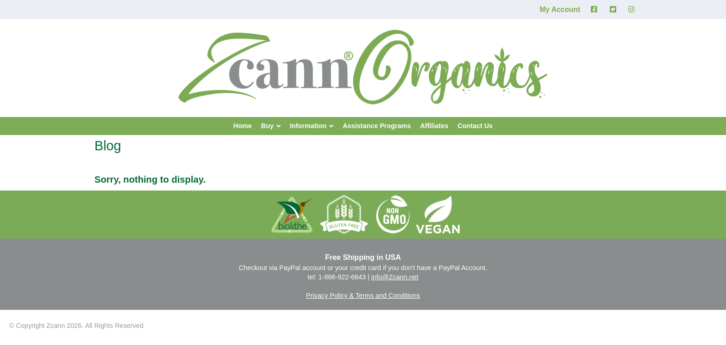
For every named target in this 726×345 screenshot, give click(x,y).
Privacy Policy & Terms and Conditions (363, 295)
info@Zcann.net (395, 277)
